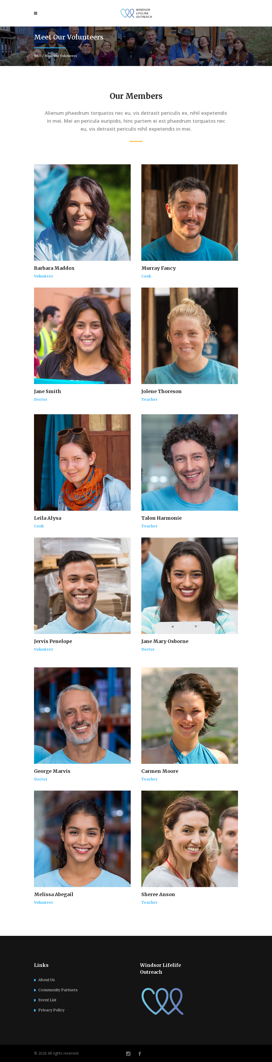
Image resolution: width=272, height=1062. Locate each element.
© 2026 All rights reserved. (56, 1053)
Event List (47, 1000)
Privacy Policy (51, 1010)
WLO (38, 56)
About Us (46, 979)
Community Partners (58, 990)
